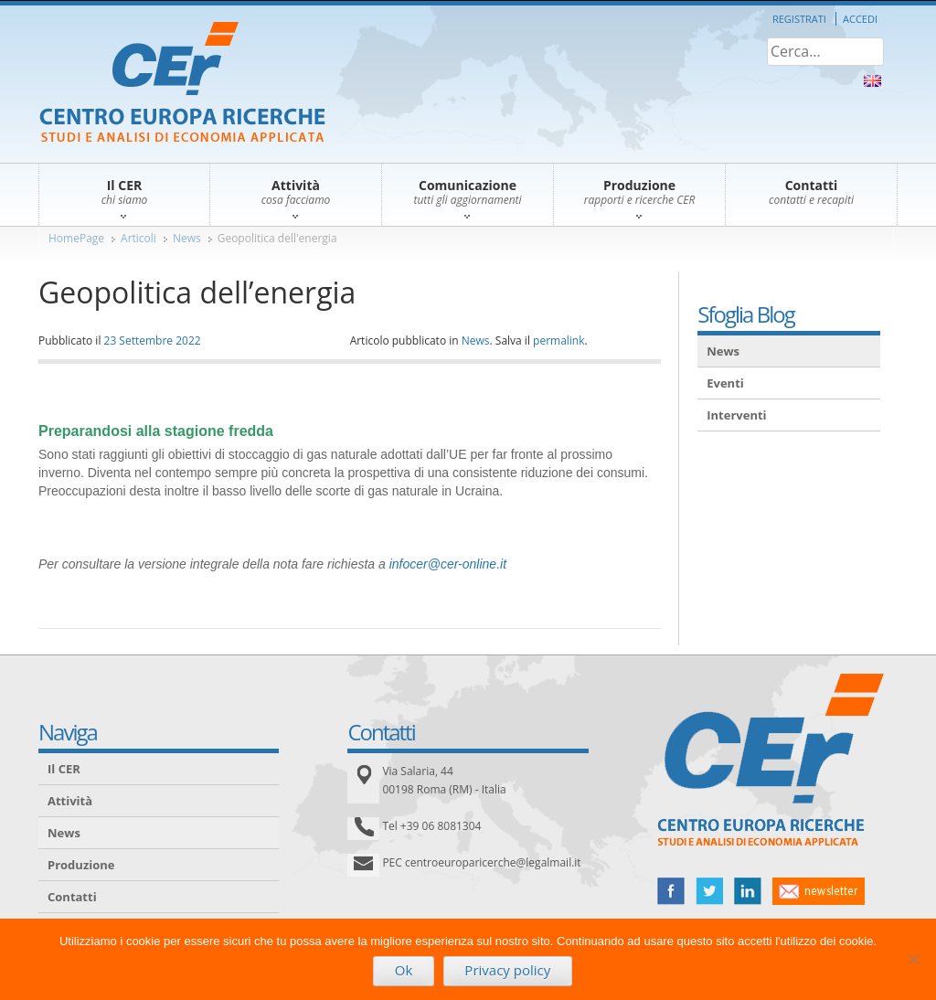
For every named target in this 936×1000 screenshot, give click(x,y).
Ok (404, 970)
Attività (70, 801)
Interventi (736, 415)
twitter (709, 891)
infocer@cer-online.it (447, 564)
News (187, 238)
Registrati (799, 19)
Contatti (72, 896)
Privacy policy (507, 970)
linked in (747, 891)
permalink (558, 340)
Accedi (860, 19)
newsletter (818, 891)
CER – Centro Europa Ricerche (182, 83)
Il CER (64, 769)
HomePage (76, 238)
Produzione (81, 864)
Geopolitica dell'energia (277, 238)
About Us (872, 81)
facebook (671, 891)
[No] (913, 959)
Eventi (725, 383)
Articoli (138, 238)
